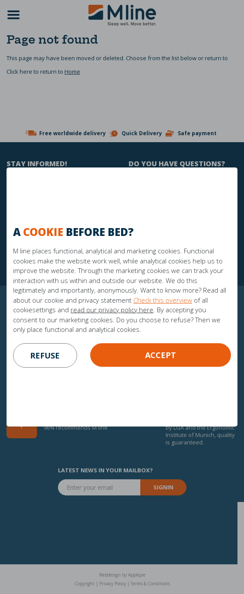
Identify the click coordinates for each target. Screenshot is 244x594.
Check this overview (162, 300)
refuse (45, 355)
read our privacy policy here (112, 309)
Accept (160, 355)
